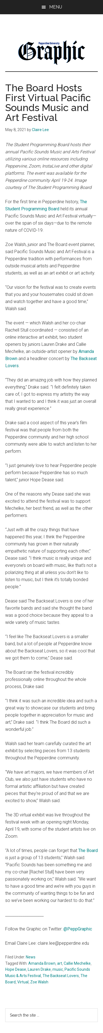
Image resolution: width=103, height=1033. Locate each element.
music (57, 969)
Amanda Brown (41, 963)
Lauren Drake (39, 969)
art (59, 963)
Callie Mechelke (77, 963)
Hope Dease (15, 969)
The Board (88, 850)
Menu (55, 7)
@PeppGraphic (77, 929)
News (30, 957)
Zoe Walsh (39, 982)
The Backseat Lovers (61, 975)
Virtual (23, 982)
